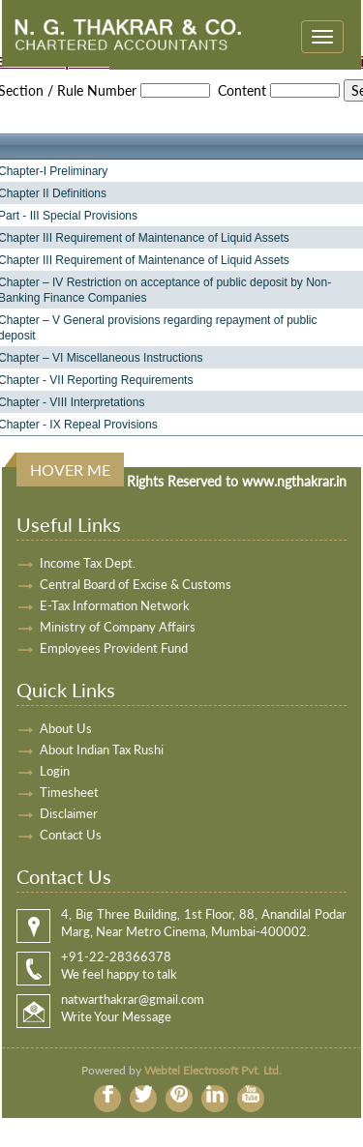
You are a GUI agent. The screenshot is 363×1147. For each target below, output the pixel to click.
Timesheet (69, 792)
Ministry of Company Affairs (118, 626)
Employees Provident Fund (114, 648)
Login (55, 771)
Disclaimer (69, 813)
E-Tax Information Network (115, 605)
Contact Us (71, 834)
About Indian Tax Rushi (102, 749)
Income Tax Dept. (88, 563)
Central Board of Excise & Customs (135, 584)
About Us (66, 728)
